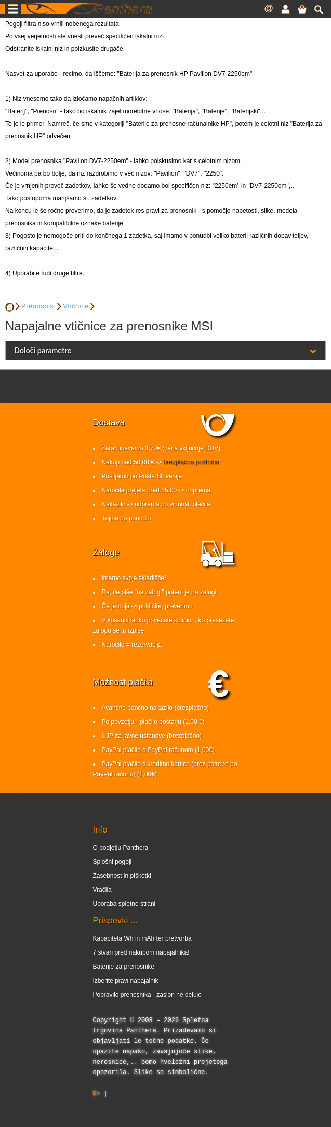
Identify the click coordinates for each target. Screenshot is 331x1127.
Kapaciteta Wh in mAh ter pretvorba (142, 938)
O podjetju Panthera (121, 847)
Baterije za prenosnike (124, 966)
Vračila (102, 889)
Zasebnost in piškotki (122, 875)
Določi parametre (165, 350)
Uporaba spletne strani (124, 903)
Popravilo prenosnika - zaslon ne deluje (147, 994)
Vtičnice (76, 306)
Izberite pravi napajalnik (125, 980)
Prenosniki (38, 306)
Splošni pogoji (112, 861)
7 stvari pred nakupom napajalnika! (141, 952)
